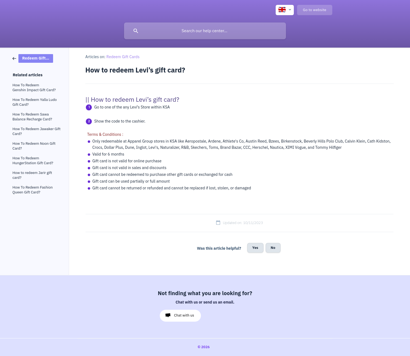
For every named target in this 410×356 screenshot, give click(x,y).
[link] (32, 58)
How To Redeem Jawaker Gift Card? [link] (36, 131)
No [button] (273, 247)
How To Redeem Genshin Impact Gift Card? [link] (34, 87)
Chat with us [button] (184, 315)
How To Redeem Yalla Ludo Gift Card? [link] (34, 102)
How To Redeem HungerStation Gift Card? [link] (32, 160)
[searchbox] (205, 30)
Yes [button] (255, 247)
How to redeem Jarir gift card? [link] (32, 175)
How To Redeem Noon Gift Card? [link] (34, 146)
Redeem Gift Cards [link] (123, 57)
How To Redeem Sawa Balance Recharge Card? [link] (32, 116)
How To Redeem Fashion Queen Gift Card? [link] (32, 189)
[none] (285, 10)
